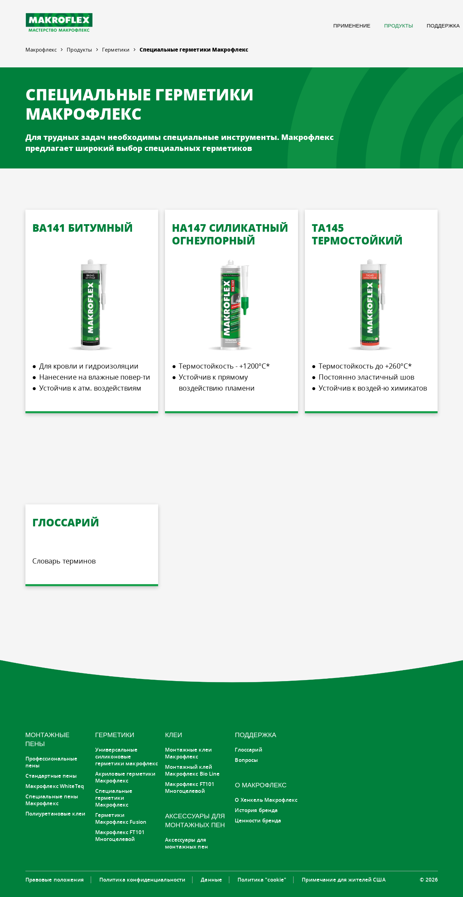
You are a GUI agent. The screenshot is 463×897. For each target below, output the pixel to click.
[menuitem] (254, 25)
